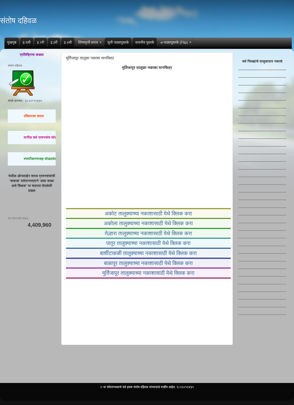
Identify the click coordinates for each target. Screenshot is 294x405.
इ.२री (40, 42)
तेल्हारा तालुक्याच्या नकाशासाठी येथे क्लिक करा (148, 233)
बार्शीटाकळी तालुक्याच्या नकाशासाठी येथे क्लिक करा (148, 253)
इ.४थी (67, 42)
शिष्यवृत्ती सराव (88, 42)
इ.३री (54, 42)
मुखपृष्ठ (11, 42)
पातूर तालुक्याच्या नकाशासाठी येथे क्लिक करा (148, 243)
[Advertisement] (147, 311)
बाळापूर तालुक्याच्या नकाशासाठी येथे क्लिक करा (148, 263)
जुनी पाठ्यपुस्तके (118, 42)
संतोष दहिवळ (18, 20)
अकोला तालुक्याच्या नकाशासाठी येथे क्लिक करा (148, 223)
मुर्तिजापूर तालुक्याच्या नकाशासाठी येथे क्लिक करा (148, 273)
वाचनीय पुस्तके (144, 42)
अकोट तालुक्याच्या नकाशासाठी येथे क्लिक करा (148, 214)
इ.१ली (27, 42)
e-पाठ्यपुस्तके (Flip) (174, 42)
